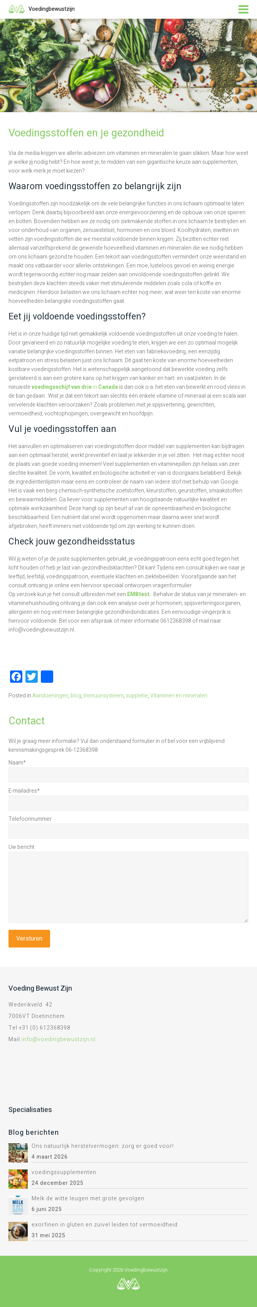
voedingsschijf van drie (62, 387)
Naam (17, 763)
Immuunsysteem (104, 696)
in (95, 387)
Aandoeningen (50, 696)
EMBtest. (139, 594)
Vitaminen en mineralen (178, 696)
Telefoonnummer (30, 819)
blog (76, 696)
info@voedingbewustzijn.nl (59, 1039)
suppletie (137, 696)
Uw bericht (21, 847)
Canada (108, 387)
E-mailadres (24, 791)
